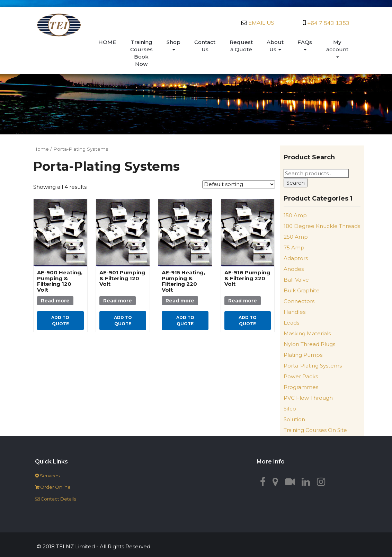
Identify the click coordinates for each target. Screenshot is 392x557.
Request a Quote (241, 46)
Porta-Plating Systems (313, 365)
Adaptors (296, 258)
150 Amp (295, 215)
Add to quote (60, 320)
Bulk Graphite (302, 290)
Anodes (294, 269)
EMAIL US (261, 22)
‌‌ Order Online (53, 487)
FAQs (304, 45)
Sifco (290, 408)
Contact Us (204, 46)
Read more (55, 300)
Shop (173, 45)
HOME (107, 42)
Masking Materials (307, 333)
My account (337, 48)
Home (41, 149)
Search (295, 182)
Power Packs (301, 376)
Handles (294, 312)
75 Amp (294, 247)
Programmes (301, 387)
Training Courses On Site (315, 430)
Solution (294, 419)
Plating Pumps (303, 355)
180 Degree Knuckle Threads (322, 226)
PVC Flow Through (308, 398)
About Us (275, 46)
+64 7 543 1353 (328, 22)
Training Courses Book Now (141, 53)
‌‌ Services (47, 475)
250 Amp (296, 236)
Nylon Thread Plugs (309, 344)
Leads (291, 322)
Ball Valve (296, 279)
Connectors (299, 301)
